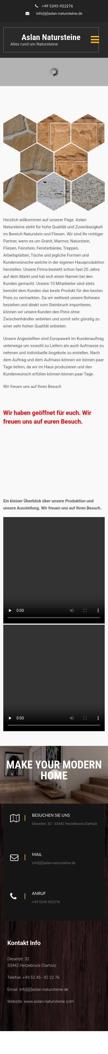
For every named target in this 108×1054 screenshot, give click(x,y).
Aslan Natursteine (50, 37)
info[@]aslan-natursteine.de (59, 13)
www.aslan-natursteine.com (49, 1001)
